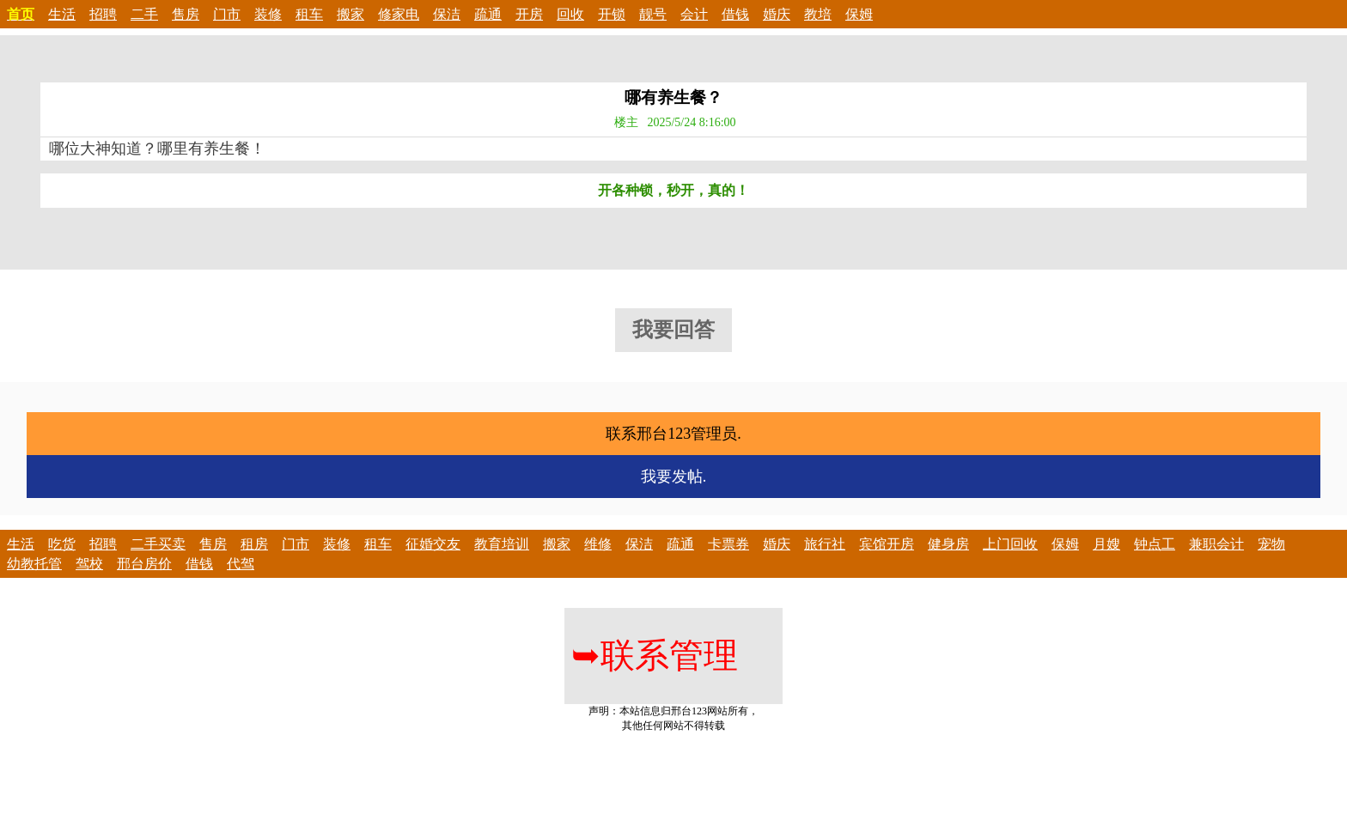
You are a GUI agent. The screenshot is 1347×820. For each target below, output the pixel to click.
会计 (694, 14)
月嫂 (1106, 544)
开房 (529, 14)
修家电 (398, 14)
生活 (62, 14)
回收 (570, 14)
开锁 (611, 14)
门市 (227, 14)
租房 (254, 544)
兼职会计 (1216, 544)
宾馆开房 (886, 544)
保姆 (859, 14)
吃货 (62, 544)
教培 (818, 14)
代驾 (240, 563)
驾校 (89, 563)
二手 (144, 14)
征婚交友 (432, 544)
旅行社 (824, 544)
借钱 (735, 14)
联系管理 (654, 655)
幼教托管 (34, 563)
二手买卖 (158, 544)
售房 (185, 14)
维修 (598, 544)
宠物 (1271, 544)
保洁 (446, 14)
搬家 (350, 14)
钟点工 (1154, 544)
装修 (268, 14)
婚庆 (776, 14)
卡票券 (728, 544)
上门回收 (1010, 544)
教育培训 (501, 544)
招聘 (103, 14)
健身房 (948, 544)
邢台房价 (144, 563)
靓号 (653, 14)
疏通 (488, 14)
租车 (309, 14)
